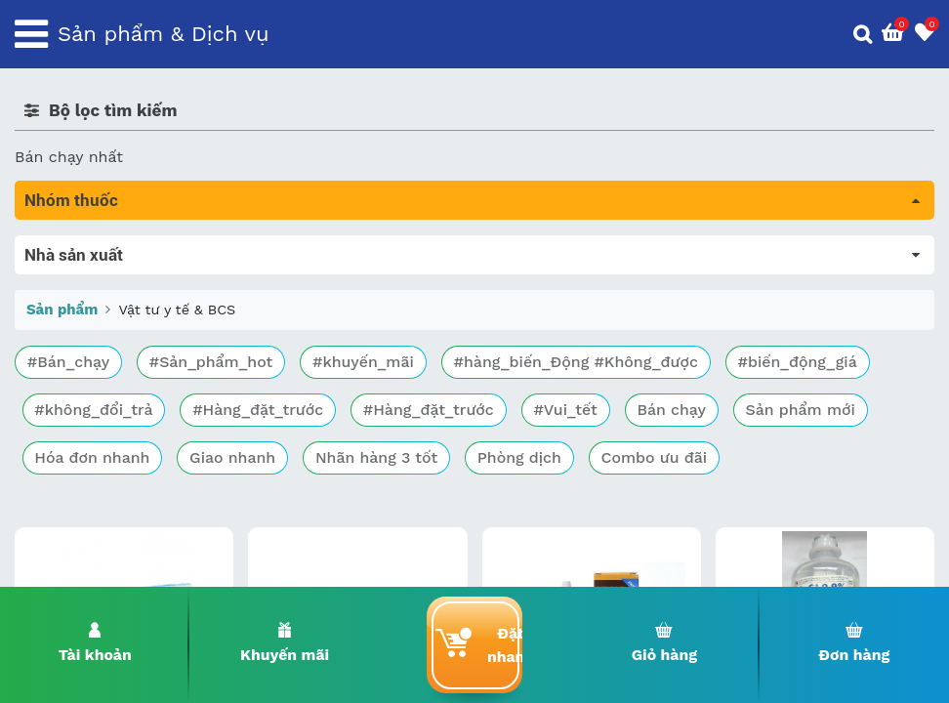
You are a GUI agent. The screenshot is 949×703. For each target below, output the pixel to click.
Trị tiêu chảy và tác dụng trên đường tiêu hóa (186, 301)
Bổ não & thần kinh (87, 328)
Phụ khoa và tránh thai (100, 410)
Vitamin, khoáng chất (95, 520)
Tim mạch (53, 383)
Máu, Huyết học (74, 274)
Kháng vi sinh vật (79, 438)
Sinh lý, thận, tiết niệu (98, 356)
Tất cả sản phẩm (78, 246)
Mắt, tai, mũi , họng (88, 465)
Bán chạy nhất (69, 156)
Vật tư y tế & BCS (89, 492)
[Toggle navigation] (31, 34)
